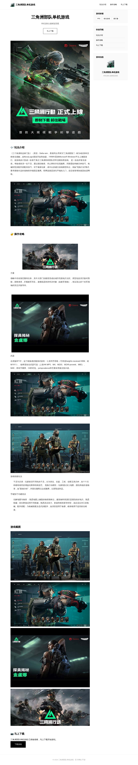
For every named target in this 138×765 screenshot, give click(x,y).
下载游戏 (18, 744)
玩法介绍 (102, 4)
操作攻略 (113, 4)
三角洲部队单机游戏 (23, 5)
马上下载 (124, 4)
